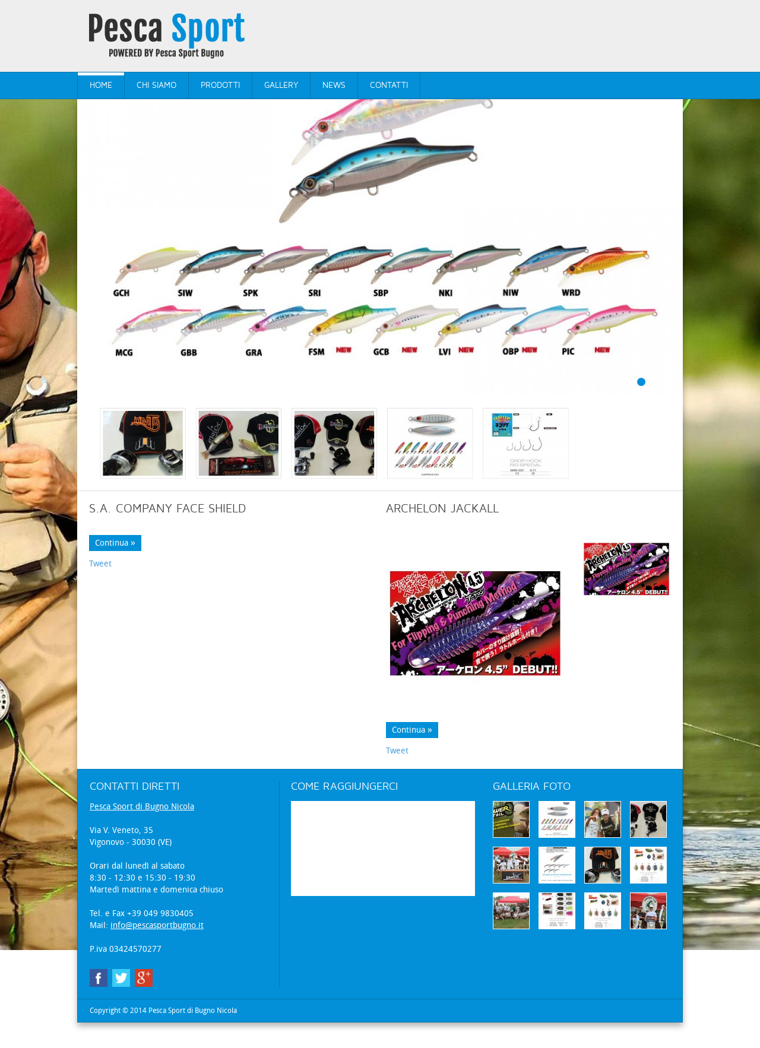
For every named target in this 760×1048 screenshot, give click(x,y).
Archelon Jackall (442, 522)
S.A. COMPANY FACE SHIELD (167, 522)
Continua (111, 557)
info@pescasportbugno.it (157, 939)
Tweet (100, 577)
